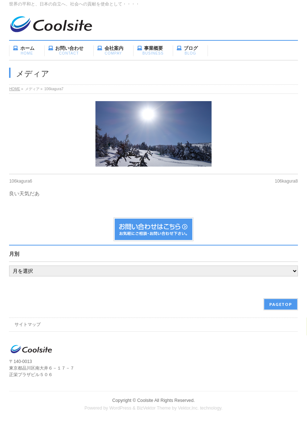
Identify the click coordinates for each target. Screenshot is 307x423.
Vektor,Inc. (188, 408)
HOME (14, 89)
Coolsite (145, 400)
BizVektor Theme (154, 408)
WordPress (120, 408)
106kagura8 (286, 181)
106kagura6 (20, 181)
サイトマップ (28, 324)
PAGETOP (280, 304)
